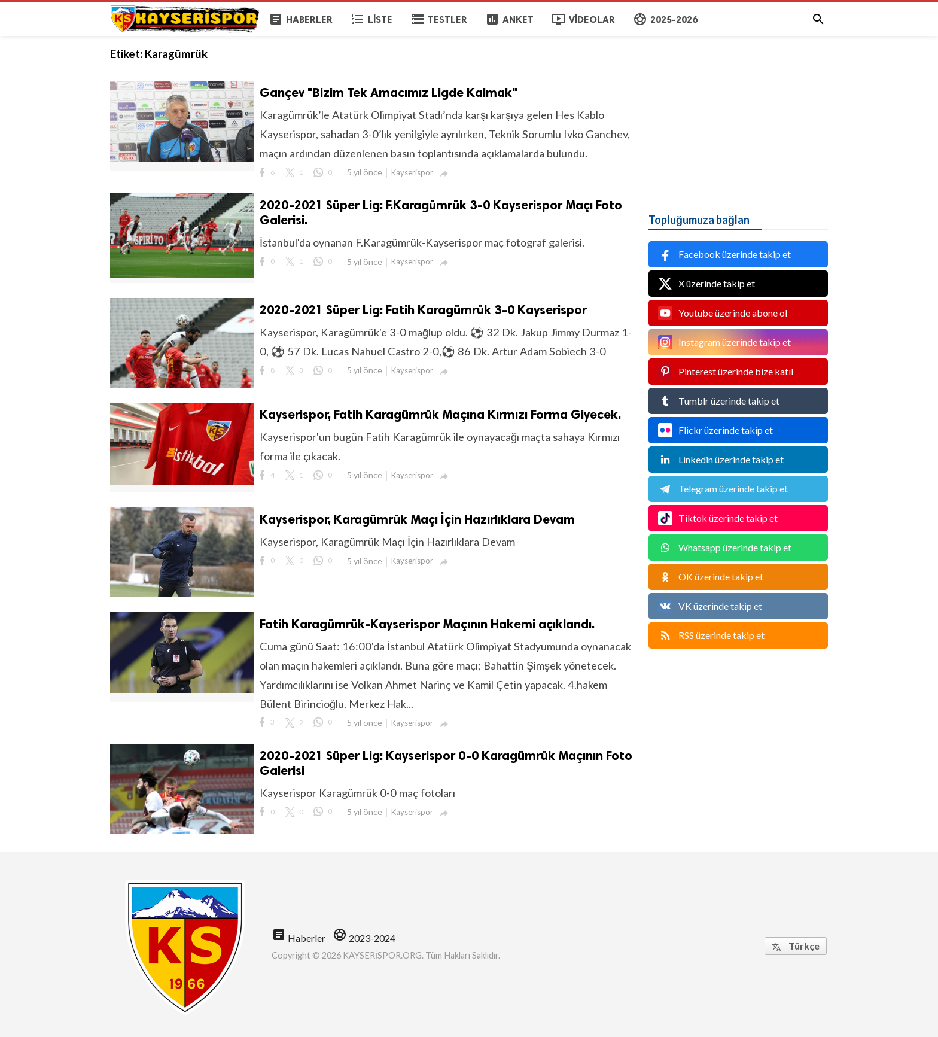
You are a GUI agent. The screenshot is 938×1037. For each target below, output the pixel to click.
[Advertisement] (738, 110)
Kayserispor (412, 172)
